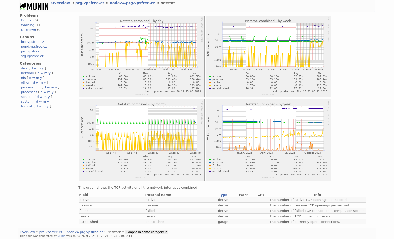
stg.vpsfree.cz (32, 56)
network (27, 73)
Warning (27, 25)
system (27, 101)
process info (30, 87)
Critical (26, 20)
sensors (27, 97)
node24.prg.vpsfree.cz (133, 3)
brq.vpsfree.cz (32, 42)
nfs (23, 78)
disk (24, 68)
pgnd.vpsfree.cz (34, 46)
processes (29, 92)
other (25, 82)
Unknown (28, 30)
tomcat (26, 106)
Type (223, 195)
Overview (61, 3)
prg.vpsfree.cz (90, 3)
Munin (61, 235)
